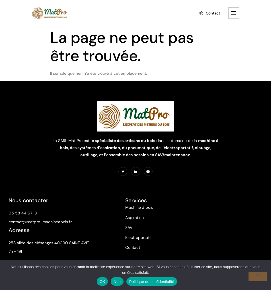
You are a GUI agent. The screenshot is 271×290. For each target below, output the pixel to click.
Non (117, 281)
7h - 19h (16, 251)
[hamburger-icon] (233, 13)
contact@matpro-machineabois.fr (40, 221)
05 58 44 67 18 (23, 213)
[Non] (258, 276)
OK (102, 281)
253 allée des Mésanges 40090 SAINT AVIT (49, 242)
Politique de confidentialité (151, 281)
